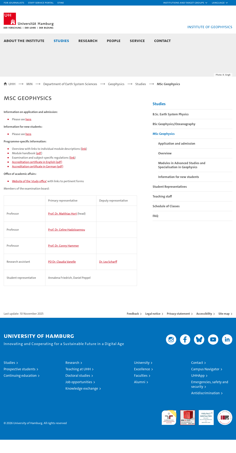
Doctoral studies (77, 388)
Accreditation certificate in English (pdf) (37, 175)
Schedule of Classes (166, 219)
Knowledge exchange (81, 401)
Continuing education (20, 388)
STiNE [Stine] (60, 2)
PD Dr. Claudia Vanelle (62, 275)
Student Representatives (170, 200)
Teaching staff (162, 210)
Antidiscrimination (205, 406)
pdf (39, 166)
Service (137, 40)
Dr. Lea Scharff (108, 275)
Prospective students (19, 382)
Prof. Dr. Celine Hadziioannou (66, 243)
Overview (165, 167)
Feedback (133, 327)
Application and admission (176, 157)
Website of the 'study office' (29, 194)
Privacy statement (178, 327)
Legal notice (152, 327)
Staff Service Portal (40, 2)
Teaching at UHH (78, 382)
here (28, 132)
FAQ (155, 229)
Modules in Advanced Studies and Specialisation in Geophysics (181, 178)
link (83, 162)
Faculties (141, 388)
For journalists (14, 2)
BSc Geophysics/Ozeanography (174, 137)
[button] (185, 3)
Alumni (139, 395)
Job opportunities (78, 395)
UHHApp (198, 388)
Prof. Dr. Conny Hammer (63, 259)
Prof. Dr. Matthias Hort (62, 227)
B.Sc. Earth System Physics (171, 127)
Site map (224, 327)
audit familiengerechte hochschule (169, 429)
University (142, 376)
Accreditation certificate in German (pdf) (37, 180)
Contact (162, 40)
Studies (61, 40)
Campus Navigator (205, 382)
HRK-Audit (205, 425)
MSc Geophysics (164, 147)
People (114, 40)
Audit (183, 425)
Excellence (142, 382)
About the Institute (24, 40)
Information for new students (178, 190)
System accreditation (224, 427)
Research (88, 40)
